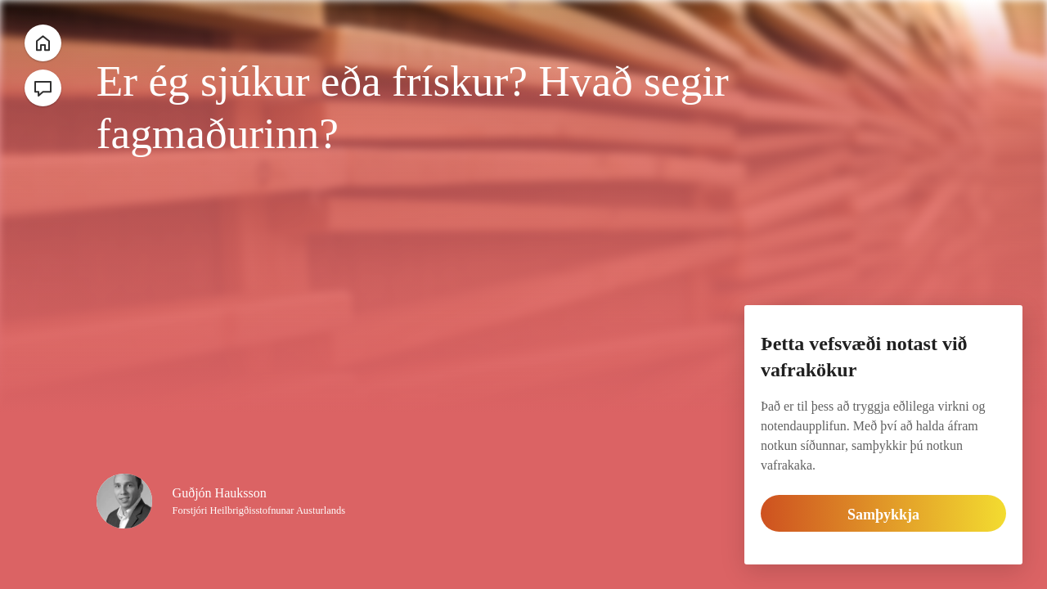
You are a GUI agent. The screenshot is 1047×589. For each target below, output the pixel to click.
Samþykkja (883, 514)
